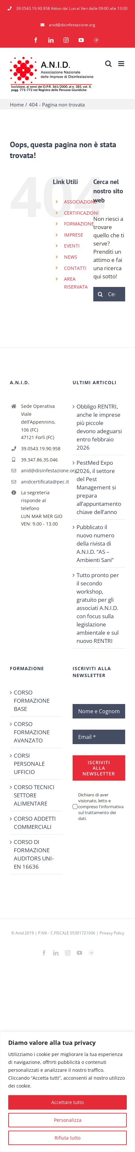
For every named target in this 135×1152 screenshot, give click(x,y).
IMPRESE (73, 235)
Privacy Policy (112, 933)
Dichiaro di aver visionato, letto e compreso (101, 806)
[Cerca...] (109, 294)
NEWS (70, 257)
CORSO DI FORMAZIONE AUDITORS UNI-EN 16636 (34, 854)
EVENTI (71, 246)
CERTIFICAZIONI (81, 213)
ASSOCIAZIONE (80, 202)
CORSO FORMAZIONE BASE (32, 701)
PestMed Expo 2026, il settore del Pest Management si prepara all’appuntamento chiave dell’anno (99, 487)
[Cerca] (100, 294)
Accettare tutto (67, 1102)
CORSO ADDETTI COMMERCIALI (35, 823)
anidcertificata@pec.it (42, 482)
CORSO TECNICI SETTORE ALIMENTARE (34, 795)
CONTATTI (75, 268)
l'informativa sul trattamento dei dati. (101, 812)
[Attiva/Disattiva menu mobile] (121, 63)
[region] (67, 1092)
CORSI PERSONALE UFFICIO (29, 764)
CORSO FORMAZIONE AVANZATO (32, 732)
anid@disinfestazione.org (42, 470)
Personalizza (67, 1120)
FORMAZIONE (79, 224)
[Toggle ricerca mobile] (108, 63)
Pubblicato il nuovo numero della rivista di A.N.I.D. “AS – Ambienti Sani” (95, 543)
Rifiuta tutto (67, 1138)
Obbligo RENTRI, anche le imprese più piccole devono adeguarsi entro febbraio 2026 (99, 427)
